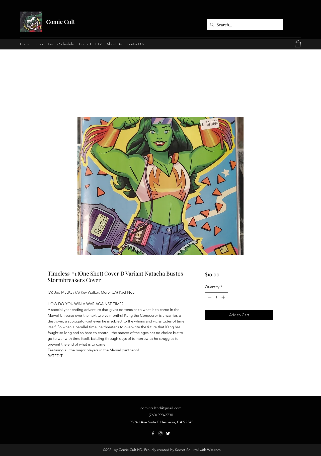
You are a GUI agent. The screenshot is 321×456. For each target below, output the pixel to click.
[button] (298, 43)
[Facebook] (152, 433)
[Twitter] (168, 433)
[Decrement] (209, 297)
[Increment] (223, 297)
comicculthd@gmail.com (161, 408)
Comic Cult (60, 21)
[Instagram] (160, 433)
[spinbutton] (216, 297)
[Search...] (245, 24)
